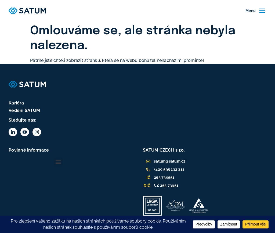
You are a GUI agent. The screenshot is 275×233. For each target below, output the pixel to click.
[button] (58, 162)
